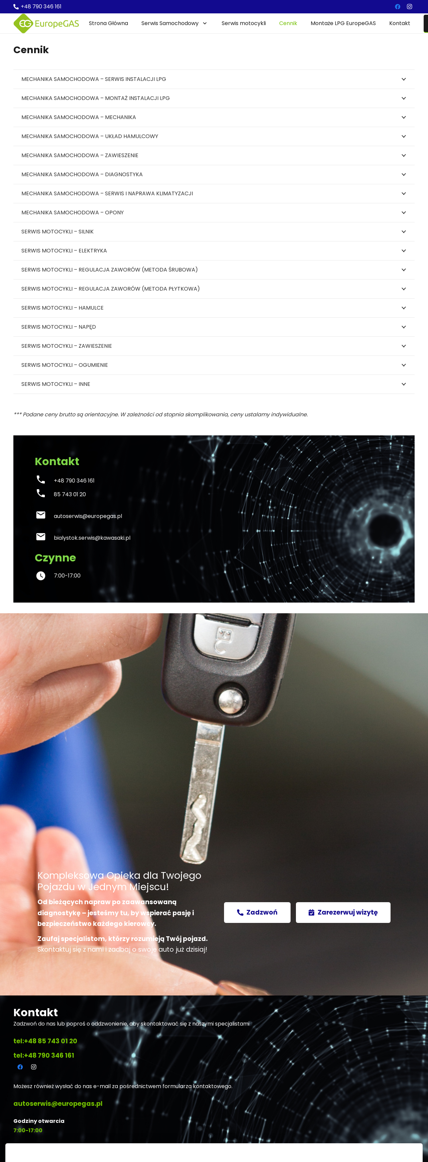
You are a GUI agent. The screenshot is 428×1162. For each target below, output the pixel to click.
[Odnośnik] (46, 23)
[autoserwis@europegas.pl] (44, 516)
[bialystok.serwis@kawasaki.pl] (44, 538)
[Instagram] (409, 6)
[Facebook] (397, 6)
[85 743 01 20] (44, 495)
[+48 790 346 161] (44, 481)
